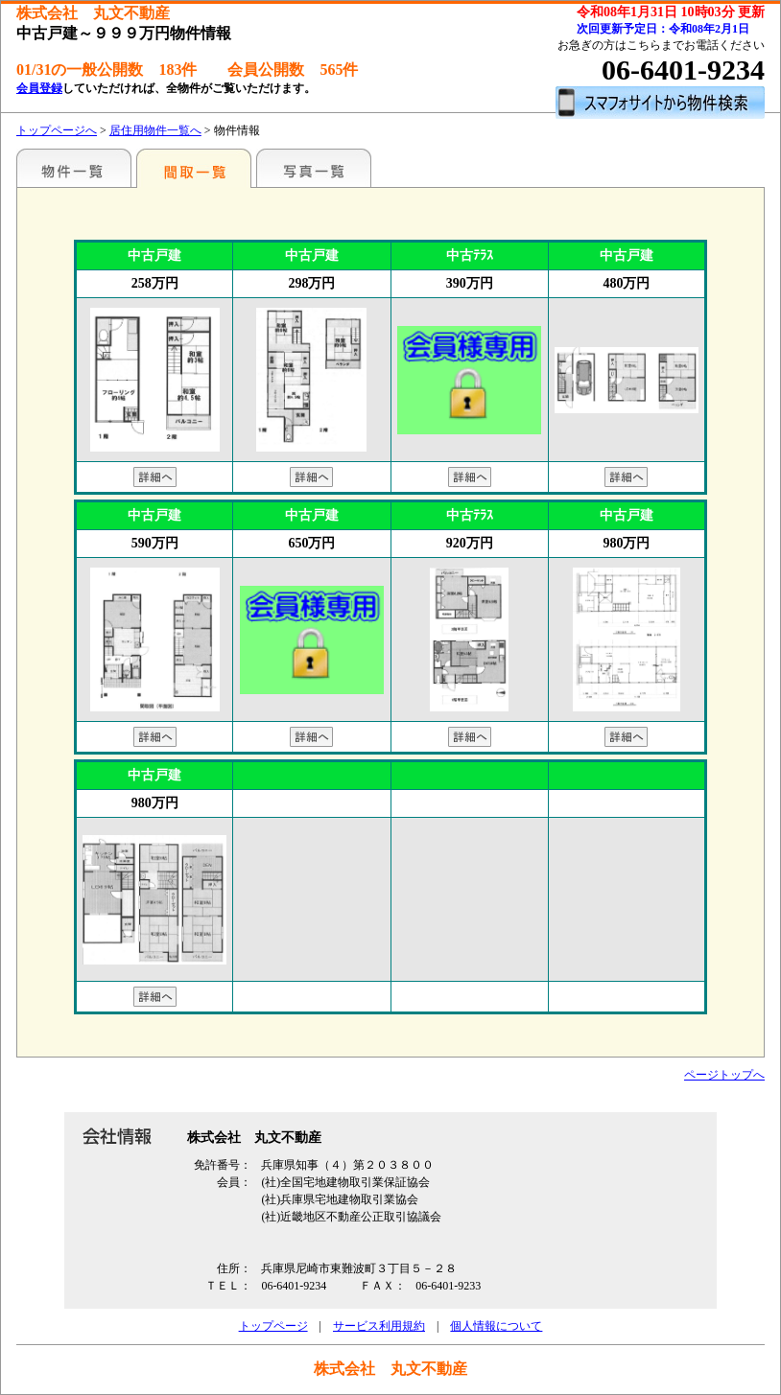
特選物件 (73, 168)
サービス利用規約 (379, 1326)
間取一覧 (193, 168)
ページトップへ (724, 1074)
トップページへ (56, 130)
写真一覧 (313, 168)
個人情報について (496, 1326)
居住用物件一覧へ (155, 130)
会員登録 (39, 88)
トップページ (273, 1326)
